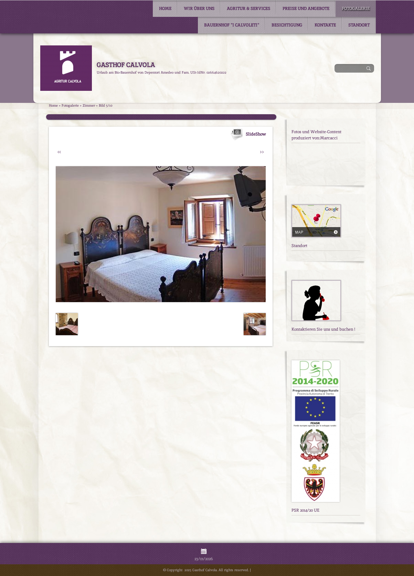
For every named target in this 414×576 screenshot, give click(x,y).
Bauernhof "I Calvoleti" (231, 25)
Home (165, 8)
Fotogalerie (356, 8)
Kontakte (325, 25)
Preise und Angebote (306, 8)
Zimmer (89, 105)
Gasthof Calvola (126, 65)
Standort (359, 25)
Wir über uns (199, 8)
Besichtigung (287, 25)
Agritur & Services (248, 8)
